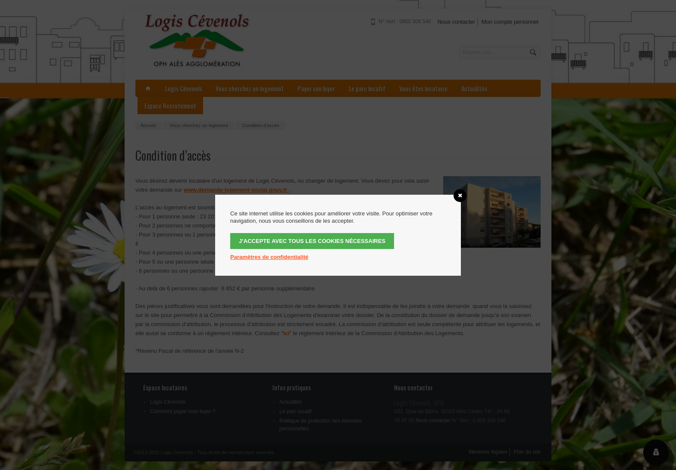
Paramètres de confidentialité (269, 257)
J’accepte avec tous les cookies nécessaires (312, 241)
